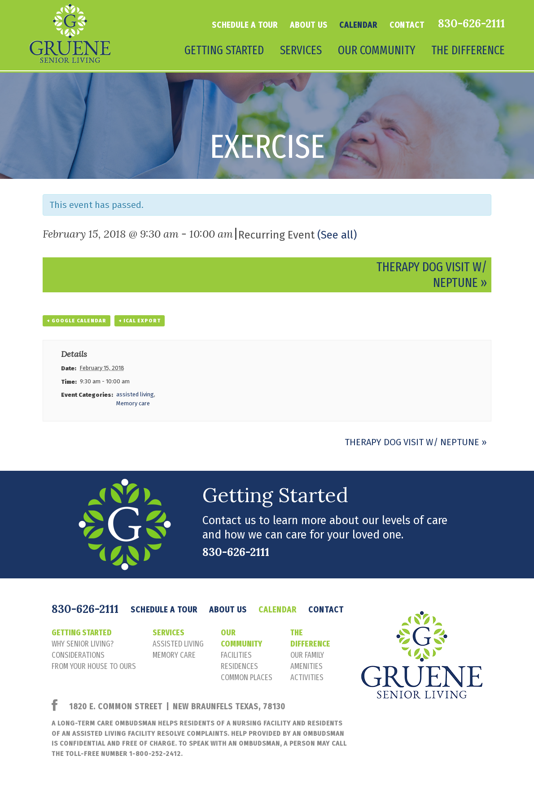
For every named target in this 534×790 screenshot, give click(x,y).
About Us (308, 25)
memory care (174, 655)
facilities (236, 655)
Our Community (376, 50)
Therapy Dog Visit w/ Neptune (416, 442)
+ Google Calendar (76, 321)
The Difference (468, 50)
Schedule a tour (245, 25)
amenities (306, 666)
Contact (407, 25)
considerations (78, 655)
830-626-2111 (471, 23)
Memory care (133, 403)
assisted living (135, 394)
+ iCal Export (139, 321)
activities (307, 677)
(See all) (337, 235)
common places (246, 677)
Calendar (358, 25)
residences (239, 666)
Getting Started (224, 50)
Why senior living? (83, 644)
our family (307, 655)
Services (301, 50)
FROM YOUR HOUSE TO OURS (94, 666)
